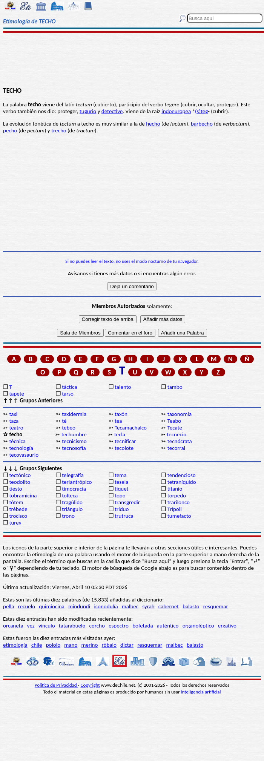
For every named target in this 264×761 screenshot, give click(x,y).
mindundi (79, 606)
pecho (10, 130)
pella (8, 606)
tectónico (20, 475)
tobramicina (23, 495)
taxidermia (74, 414)
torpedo (176, 495)
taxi (13, 414)
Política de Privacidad (56, 685)
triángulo (72, 509)
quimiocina (51, 606)
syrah (148, 606)
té (64, 420)
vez (31, 625)
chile (36, 644)
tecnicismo (74, 441)
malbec (130, 606)
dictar (127, 644)
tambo (175, 387)
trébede (18, 509)
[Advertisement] (132, 59)
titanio (175, 488)
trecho (58, 130)
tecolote (124, 448)
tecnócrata (179, 441)
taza (13, 420)
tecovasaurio (23, 454)
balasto (191, 606)
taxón (121, 414)
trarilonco (178, 502)
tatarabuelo (72, 625)
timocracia (74, 488)
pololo (53, 644)
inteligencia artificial (201, 692)
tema (121, 475)
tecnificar (125, 441)
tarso (68, 393)
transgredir (127, 502)
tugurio (88, 111)
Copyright (90, 685)
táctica (69, 387)
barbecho (202, 123)
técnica (17, 441)
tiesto (15, 488)
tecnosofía (74, 448)
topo (120, 495)
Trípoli (174, 509)
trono (68, 515)
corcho (97, 625)
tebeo (68, 427)
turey (15, 522)
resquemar (215, 606)
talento (123, 387)
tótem (16, 502)
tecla (119, 434)
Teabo (174, 420)
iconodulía (106, 606)
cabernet (168, 606)
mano (70, 644)
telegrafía (72, 475)
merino (89, 644)
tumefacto (179, 515)
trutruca (124, 515)
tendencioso (181, 475)
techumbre (74, 434)
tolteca (70, 495)
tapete (16, 393)
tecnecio (176, 434)
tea (118, 420)
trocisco (18, 515)
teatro (16, 427)
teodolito (19, 482)
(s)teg (201, 111)
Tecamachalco (131, 427)
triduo (122, 509)
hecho (153, 123)
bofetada (142, 625)
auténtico (168, 625)
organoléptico (198, 625)
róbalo (109, 644)
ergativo (227, 625)
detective (112, 111)
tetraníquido (181, 482)
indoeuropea (176, 111)
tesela (121, 482)
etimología (15, 644)
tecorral (176, 448)
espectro (119, 625)
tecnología (21, 448)
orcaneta (13, 625)
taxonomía (179, 414)
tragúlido (72, 502)
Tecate (174, 427)
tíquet (122, 488)
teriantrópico (77, 482)
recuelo (26, 606)
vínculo (46, 625)
